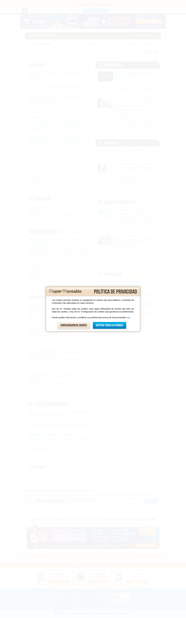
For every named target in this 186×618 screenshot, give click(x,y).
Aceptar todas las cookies (109, 325)
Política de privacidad (115, 291)
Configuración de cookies (73, 325)
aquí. (128, 317)
